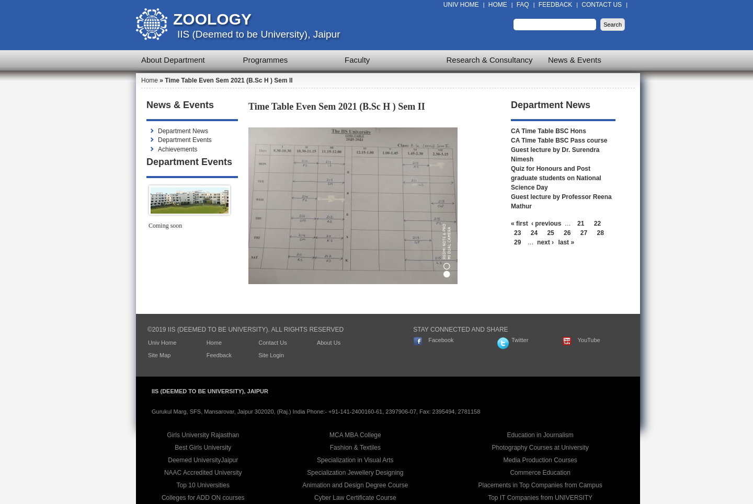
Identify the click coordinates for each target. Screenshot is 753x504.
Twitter (519, 340)
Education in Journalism (540, 435)
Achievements (177, 149)
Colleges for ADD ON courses (203, 497)
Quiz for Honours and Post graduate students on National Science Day (556, 178)
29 (517, 242)
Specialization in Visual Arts (355, 460)
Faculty (357, 59)
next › (545, 242)
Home (497, 4)
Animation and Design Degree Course (355, 485)
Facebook (440, 340)
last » (566, 242)
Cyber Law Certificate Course (355, 497)
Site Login (271, 355)
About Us (328, 342)
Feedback (556, 4)
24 (534, 233)
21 (580, 223)
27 (583, 233)
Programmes (265, 59)
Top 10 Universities (203, 485)
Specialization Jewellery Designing (355, 472)
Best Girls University (203, 447)
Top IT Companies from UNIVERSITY (540, 497)
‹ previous (546, 223)
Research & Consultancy (490, 59)
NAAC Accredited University (203, 472)
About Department (173, 59)
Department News (183, 131)
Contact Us (601, 4)
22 (597, 223)
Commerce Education (540, 472)
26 (567, 233)
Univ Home (461, 4)
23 (517, 233)
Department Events (185, 140)
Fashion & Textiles (355, 447)
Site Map (159, 355)
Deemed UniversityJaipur (203, 460)
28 (600, 233)
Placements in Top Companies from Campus (540, 485)
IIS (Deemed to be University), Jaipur (258, 34)
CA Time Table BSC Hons (548, 131)
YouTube (588, 340)
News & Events (574, 59)
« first (519, 223)
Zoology (212, 19)
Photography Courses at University (540, 447)
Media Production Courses (540, 460)
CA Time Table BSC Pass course (559, 140)
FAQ (523, 4)
